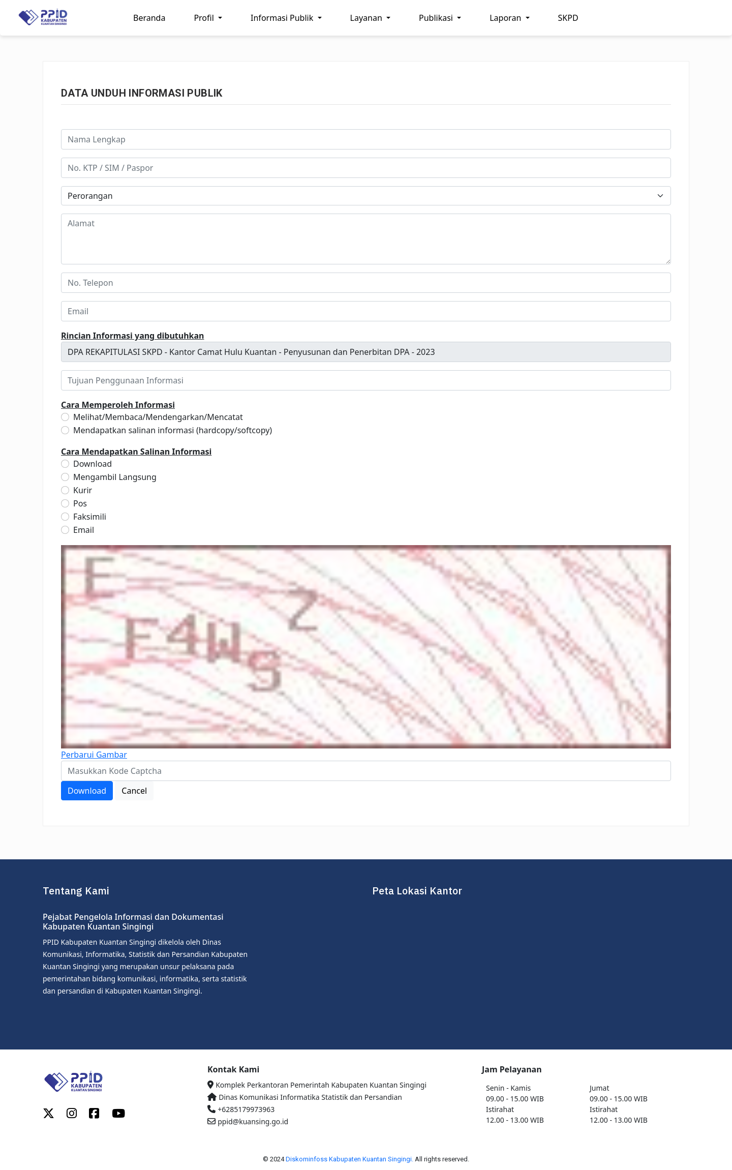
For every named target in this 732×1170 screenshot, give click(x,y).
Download (92, 463)
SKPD (568, 17)
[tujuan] (366, 380)
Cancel (134, 790)
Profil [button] (205, 17)
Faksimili (89, 516)
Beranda (149, 17)
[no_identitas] (366, 168)
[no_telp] (366, 283)
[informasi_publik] (366, 352)
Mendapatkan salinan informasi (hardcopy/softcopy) (172, 430)
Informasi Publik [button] (283, 17)
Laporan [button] (506, 17)
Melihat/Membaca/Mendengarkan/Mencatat (158, 417)
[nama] (366, 139)
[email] (366, 311)
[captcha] (366, 771)
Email (83, 529)
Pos (80, 503)
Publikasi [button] (437, 17)
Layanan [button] (367, 17)
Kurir (82, 490)
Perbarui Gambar (94, 754)
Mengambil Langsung (115, 477)
